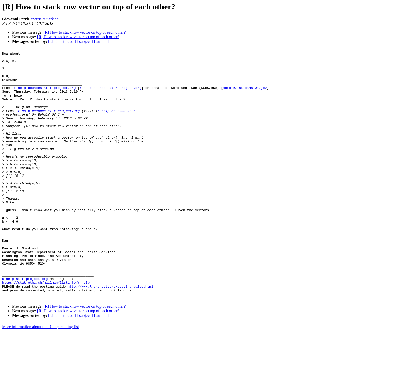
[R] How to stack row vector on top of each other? (85, 32)
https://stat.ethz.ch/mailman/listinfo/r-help (46, 329)
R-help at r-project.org (25, 324)
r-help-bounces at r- (117, 122)
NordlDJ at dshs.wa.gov (245, 95)
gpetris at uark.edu (45, 19)
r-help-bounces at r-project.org (45, 95)
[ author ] (101, 41)
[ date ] (54, 41)
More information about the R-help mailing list (40, 375)
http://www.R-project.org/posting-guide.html (110, 333)
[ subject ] (85, 41)
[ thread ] (68, 41)
